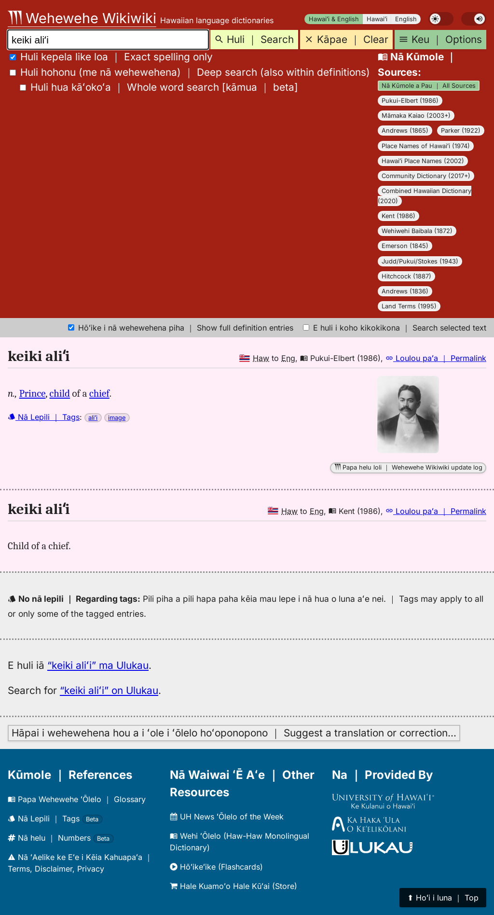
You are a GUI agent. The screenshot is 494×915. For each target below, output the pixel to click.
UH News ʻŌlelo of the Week (227, 816)
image (116, 417)
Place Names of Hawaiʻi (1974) (426, 146)
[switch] (440, 19)
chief (99, 393)
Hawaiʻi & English (334, 19)
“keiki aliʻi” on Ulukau (109, 690)
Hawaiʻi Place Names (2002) (423, 161)
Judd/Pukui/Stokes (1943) (420, 261)
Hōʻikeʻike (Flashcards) (216, 867)
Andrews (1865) (405, 130)
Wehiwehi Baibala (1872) (417, 231)
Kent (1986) (398, 216)
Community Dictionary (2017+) (426, 176)
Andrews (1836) (405, 291)
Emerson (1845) (405, 246)
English (406, 19)
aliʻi (92, 417)
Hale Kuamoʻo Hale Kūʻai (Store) (233, 886)
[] (159, 87)
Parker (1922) (460, 130)
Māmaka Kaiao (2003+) (416, 115)
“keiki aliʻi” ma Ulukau (98, 665)
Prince (32, 393)
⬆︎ (443, 897)
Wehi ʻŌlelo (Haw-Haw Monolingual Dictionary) (239, 841)
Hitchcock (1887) (406, 276)
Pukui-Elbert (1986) (410, 101)
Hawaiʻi (377, 19)
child (60, 393)
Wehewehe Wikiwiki (82, 18)
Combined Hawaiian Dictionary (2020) (424, 196)
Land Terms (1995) (409, 306)
